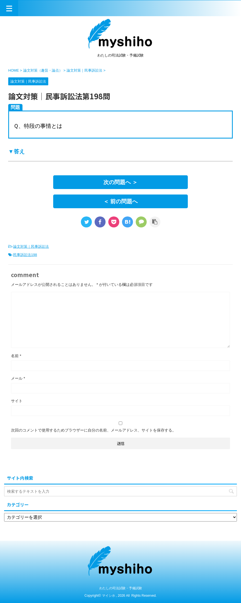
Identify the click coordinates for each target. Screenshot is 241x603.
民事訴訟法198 (25, 255)
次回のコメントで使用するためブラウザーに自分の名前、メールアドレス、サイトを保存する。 (93, 430)
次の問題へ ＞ (120, 182)
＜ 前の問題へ (120, 201)
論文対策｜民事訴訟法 (31, 246)
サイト (16, 401)
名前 (16, 356)
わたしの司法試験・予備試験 (120, 588)
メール (18, 378)
